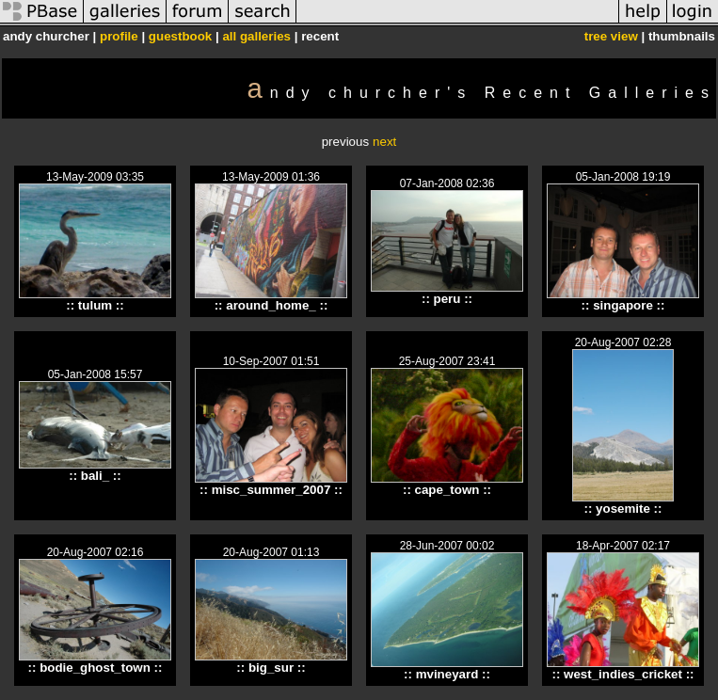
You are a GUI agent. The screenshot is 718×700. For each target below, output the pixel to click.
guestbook (180, 36)
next (384, 142)
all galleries (256, 36)
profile (119, 36)
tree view (611, 36)
